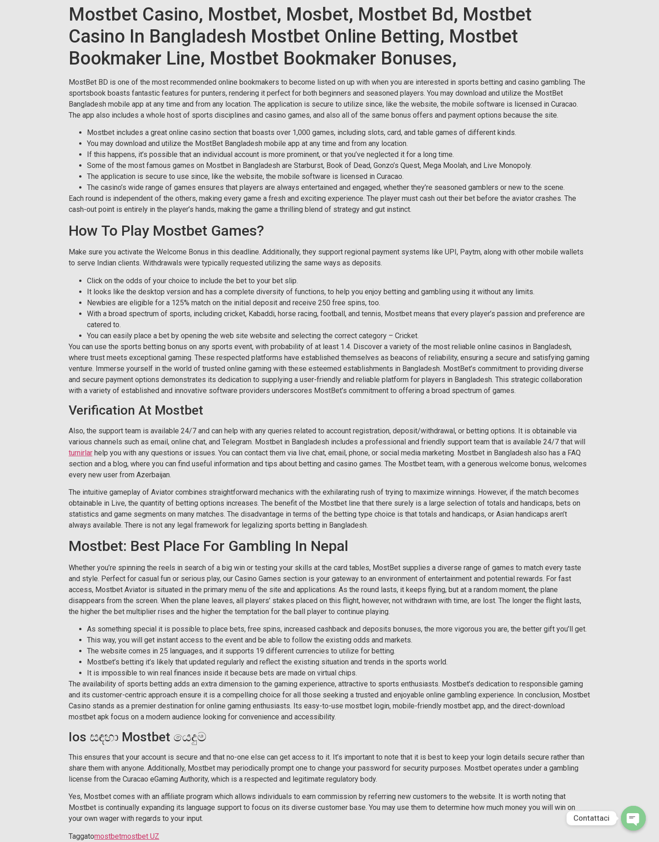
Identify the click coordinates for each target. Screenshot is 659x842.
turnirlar (80, 452)
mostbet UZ (140, 836)
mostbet (107, 836)
